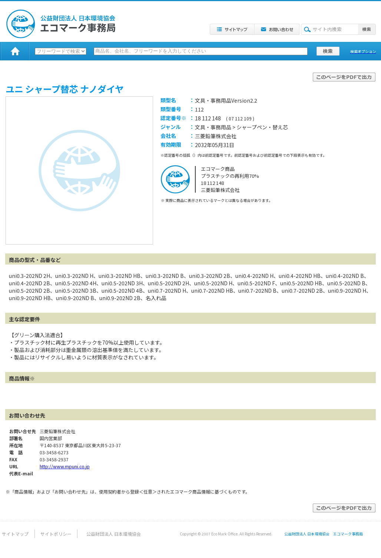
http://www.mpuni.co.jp (65, 466)
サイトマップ (15, 534)
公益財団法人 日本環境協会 (113, 534)
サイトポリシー (56, 534)
